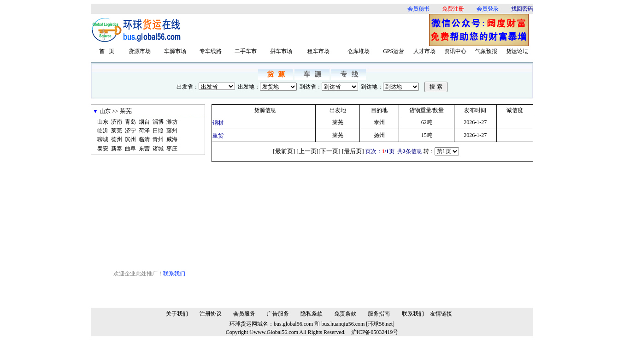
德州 (116, 139)
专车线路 (211, 51)
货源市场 (140, 51)
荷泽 (144, 130)
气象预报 (486, 51)
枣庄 (171, 148)
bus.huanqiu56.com (343, 324)
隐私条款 (311, 313)
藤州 (171, 130)
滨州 (130, 139)
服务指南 (379, 313)
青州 (158, 139)
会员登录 (488, 9)
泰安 (102, 148)
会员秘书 (418, 9)
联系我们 (174, 273)
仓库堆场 (358, 51)
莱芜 (116, 130)
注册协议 (211, 313)
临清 (144, 139)
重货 (218, 135)
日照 (158, 130)
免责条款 (345, 313)
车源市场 (175, 51)
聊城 (102, 139)
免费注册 (453, 9)
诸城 (158, 148)
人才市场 (424, 51)
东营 (144, 148)
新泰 (116, 148)
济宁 (130, 130)
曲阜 (130, 148)
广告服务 (278, 313)
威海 (171, 139)
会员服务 (244, 313)
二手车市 (246, 51)
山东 (102, 122)
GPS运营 (393, 51)
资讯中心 (455, 51)
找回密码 (522, 9)
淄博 (158, 122)
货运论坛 (517, 51)
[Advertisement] (308, 30)
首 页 (106, 51)
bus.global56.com (293, 324)
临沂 (102, 130)
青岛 (130, 122)
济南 (116, 122)
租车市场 (318, 51)
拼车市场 (281, 51)
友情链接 (441, 313)
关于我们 (177, 313)
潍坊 (171, 122)
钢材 (218, 122)
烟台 (144, 122)
